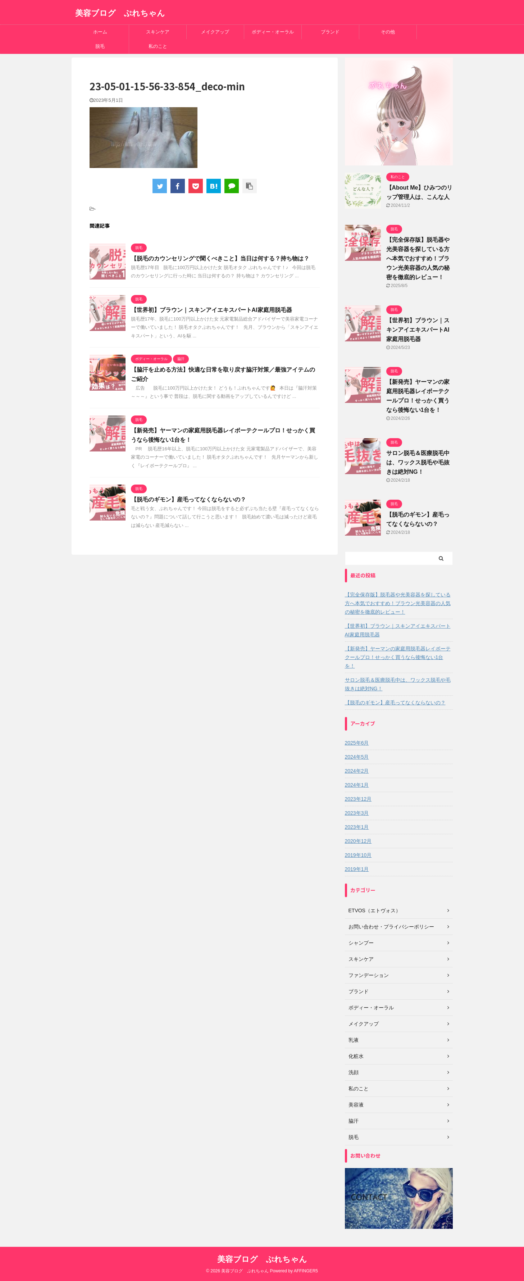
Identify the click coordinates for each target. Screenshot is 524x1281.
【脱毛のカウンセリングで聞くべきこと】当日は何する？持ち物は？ (220, 258)
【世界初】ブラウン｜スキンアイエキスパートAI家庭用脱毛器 (211, 310)
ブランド (330, 32)
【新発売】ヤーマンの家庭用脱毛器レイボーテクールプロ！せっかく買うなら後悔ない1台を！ (398, 657)
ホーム (100, 32)
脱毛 (100, 46)
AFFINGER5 (306, 1270)
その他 (388, 32)
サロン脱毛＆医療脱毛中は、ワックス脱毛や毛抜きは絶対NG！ (418, 462)
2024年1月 (357, 785)
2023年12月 (358, 799)
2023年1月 (357, 827)
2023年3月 (357, 813)
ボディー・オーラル (273, 32)
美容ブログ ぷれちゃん (120, 13)
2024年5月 (357, 757)
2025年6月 (357, 743)
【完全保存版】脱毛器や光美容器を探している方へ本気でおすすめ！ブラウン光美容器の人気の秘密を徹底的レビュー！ (418, 258)
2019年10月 (358, 855)
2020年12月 (358, 841)
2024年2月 (357, 771)
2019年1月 (357, 869)
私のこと (158, 46)
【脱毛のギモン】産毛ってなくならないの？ (188, 499)
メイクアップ (215, 32)
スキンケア (157, 32)
